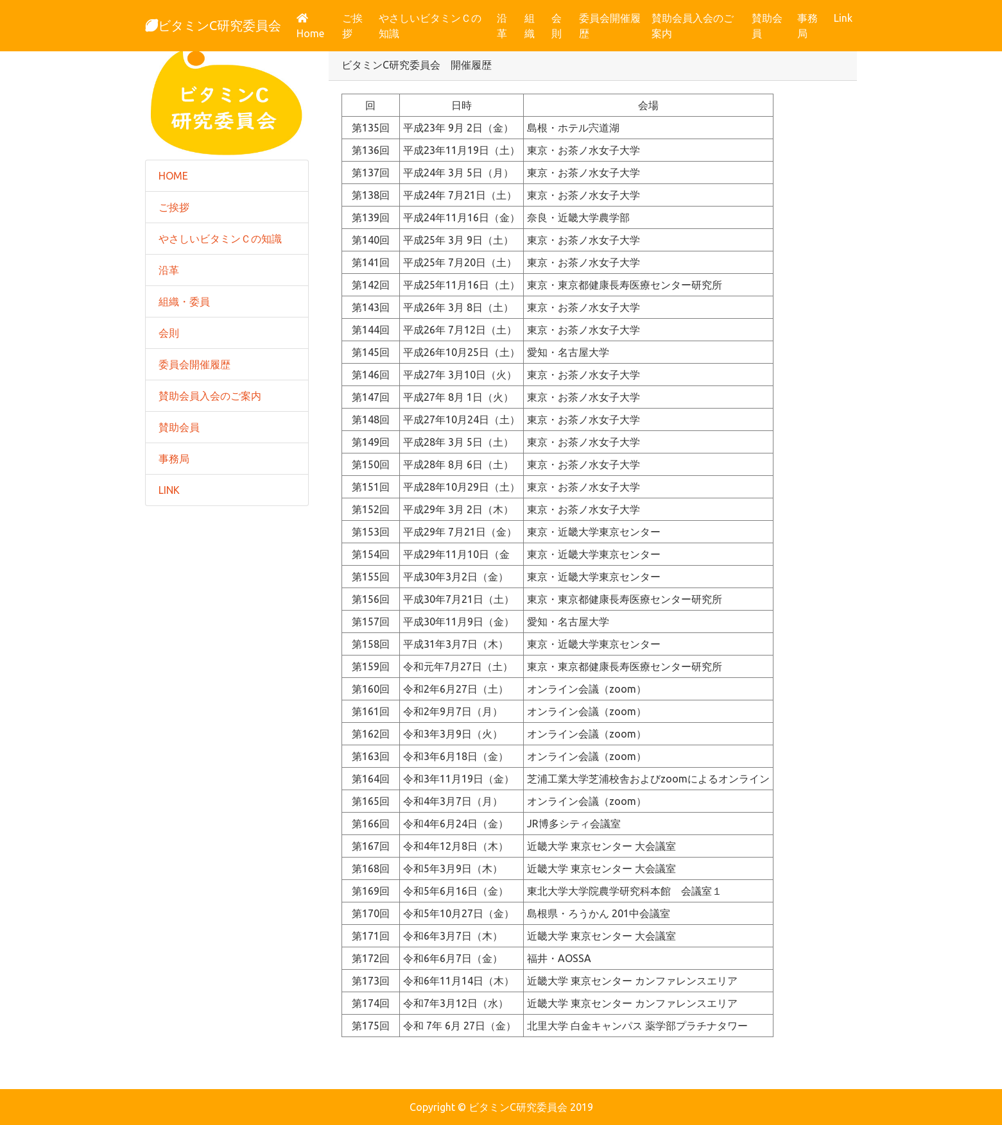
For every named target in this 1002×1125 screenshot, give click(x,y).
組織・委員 (184, 301)
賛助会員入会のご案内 (693, 25)
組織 (529, 25)
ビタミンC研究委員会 (213, 25)
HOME (173, 176)
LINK (169, 490)
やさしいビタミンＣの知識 (430, 25)
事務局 (807, 25)
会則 (556, 25)
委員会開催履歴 (610, 25)
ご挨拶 (352, 25)
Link (843, 18)
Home (317, 26)
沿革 (502, 25)
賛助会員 (767, 25)
